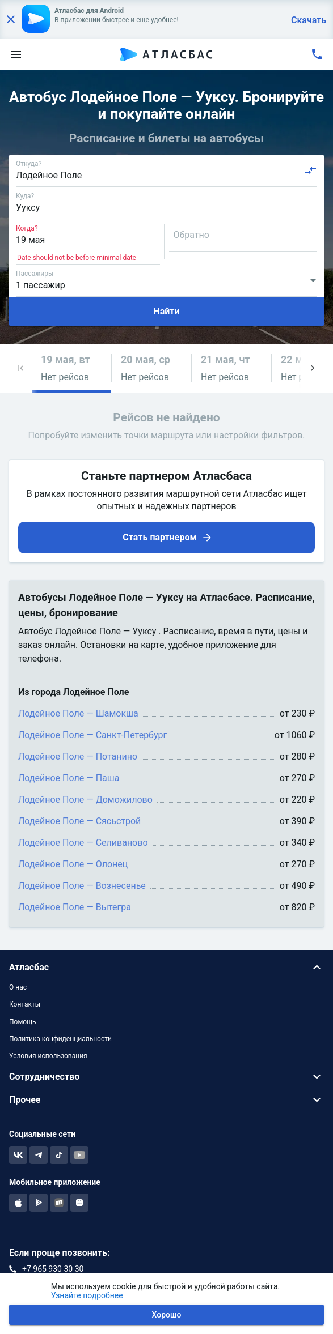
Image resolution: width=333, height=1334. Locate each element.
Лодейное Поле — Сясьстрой (79, 821)
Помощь (22, 1022)
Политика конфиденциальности (60, 1039)
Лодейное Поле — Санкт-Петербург (92, 735)
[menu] (15, 54)
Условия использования (48, 1056)
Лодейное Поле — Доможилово (85, 799)
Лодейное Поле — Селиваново (83, 842)
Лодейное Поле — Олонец (73, 864)
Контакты (24, 1004)
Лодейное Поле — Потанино (77, 756)
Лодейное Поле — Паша (68, 778)
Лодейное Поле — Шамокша (78, 713)
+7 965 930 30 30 (52, 1268)
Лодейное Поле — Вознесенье (82, 885)
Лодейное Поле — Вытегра (74, 907)
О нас (18, 987)
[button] (20, 368)
